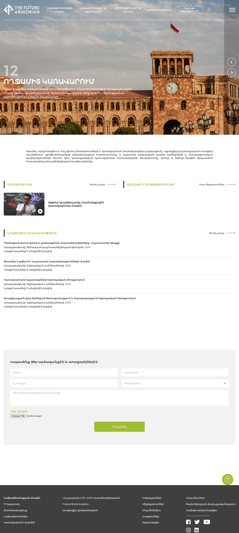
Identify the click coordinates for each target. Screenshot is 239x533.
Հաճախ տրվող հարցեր (201, 485)
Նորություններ (151, 472)
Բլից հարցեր (150, 497)
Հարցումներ (150, 491)
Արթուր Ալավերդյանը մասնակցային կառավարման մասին (76, 204)
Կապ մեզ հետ (195, 472)
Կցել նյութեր (19, 386)
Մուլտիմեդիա (19, 184)
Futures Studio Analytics (76, 478)
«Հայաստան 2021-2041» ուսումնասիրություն (91, 472)
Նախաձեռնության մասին (22, 472)
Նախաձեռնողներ (15, 491)
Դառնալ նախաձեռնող (189, 10)
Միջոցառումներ (153, 478)
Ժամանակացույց (15, 485)
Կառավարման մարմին (19, 497)
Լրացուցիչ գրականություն (32, 233)
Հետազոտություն (158, 10)
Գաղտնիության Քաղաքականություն (210, 478)
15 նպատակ (12, 478)
